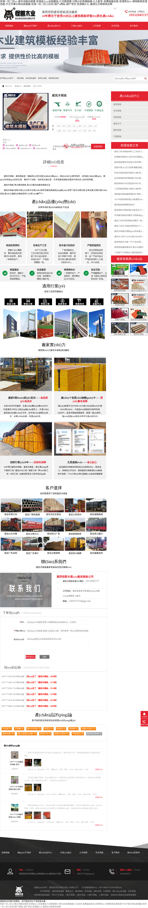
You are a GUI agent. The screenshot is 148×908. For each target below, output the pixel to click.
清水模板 (117, 111)
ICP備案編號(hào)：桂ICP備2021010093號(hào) (102, 887)
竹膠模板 (117, 136)
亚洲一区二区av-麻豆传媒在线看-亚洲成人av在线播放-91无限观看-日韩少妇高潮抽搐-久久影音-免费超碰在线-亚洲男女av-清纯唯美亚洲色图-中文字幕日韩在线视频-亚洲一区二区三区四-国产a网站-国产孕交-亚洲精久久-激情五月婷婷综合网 (73, 2)
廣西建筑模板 (53, 78)
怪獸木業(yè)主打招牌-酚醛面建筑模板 (131, 167)
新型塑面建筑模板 (139, 320)
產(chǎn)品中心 (54, 26)
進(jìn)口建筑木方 (138, 290)
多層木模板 (120, 305)
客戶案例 (134, 26)
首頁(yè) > (18, 86)
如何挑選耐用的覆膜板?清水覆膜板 (129, 178)
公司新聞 (97, 26)
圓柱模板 (117, 130)
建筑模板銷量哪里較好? (124, 205)
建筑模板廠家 (31, 78)
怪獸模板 (9, 26)
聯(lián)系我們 (133, 853)
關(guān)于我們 (30, 26)
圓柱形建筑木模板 (120, 276)
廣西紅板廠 (42, 78)
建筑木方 (117, 123)
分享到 (55, 146)
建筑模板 (20, 78)
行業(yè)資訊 (76, 26)
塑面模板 (117, 117)
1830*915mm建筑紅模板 (138, 277)
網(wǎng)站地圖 (119, 891)
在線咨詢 (98, 146)
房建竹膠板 (120, 320)
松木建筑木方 (139, 305)
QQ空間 (61, 146)
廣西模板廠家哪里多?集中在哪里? (129, 247)
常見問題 (115, 26)
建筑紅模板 (139, 334)
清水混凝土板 (120, 334)
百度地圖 (132, 891)
